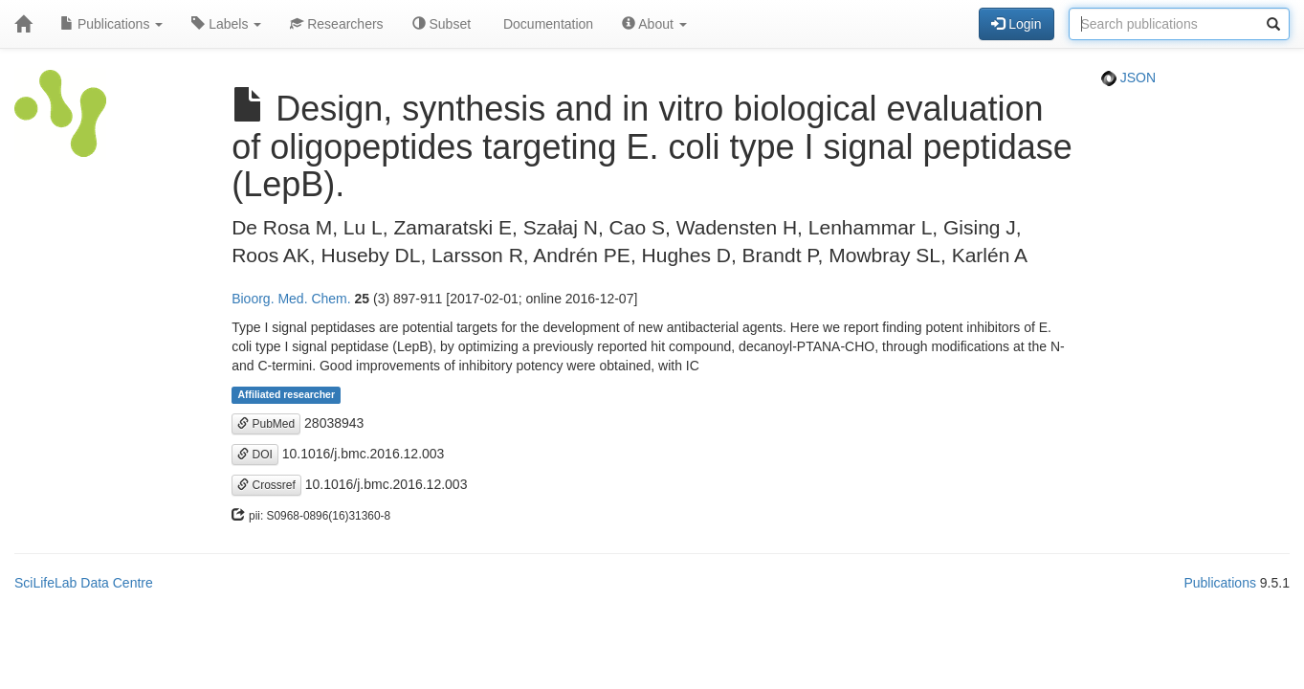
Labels (226, 24)
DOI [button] (255, 454)
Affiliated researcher (286, 395)
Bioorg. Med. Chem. (291, 298)
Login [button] (1016, 24)
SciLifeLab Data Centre (83, 582)
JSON (1128, 77)
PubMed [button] (266, 424)
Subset (441, 24)
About (654, 24)
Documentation (546, 24)
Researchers (336, 24)
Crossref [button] (266, 485)
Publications (111, 24)
